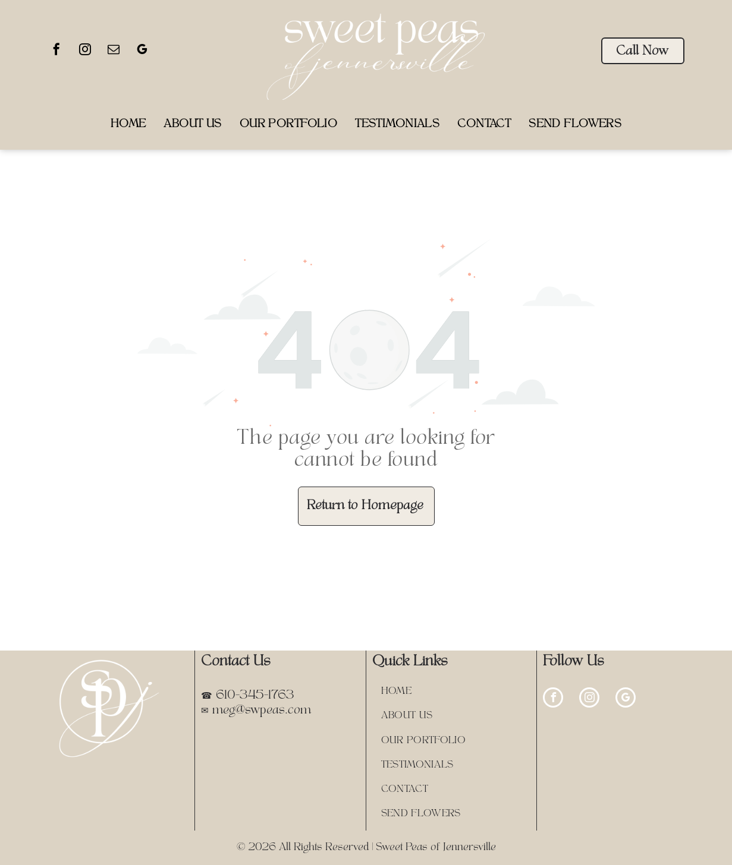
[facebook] (56, 50)
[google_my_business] (142, 50)
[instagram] (85, 50)
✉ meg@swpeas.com (256, 710)
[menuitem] (128, 124)
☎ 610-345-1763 (247, 695)
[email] (113, 50)
